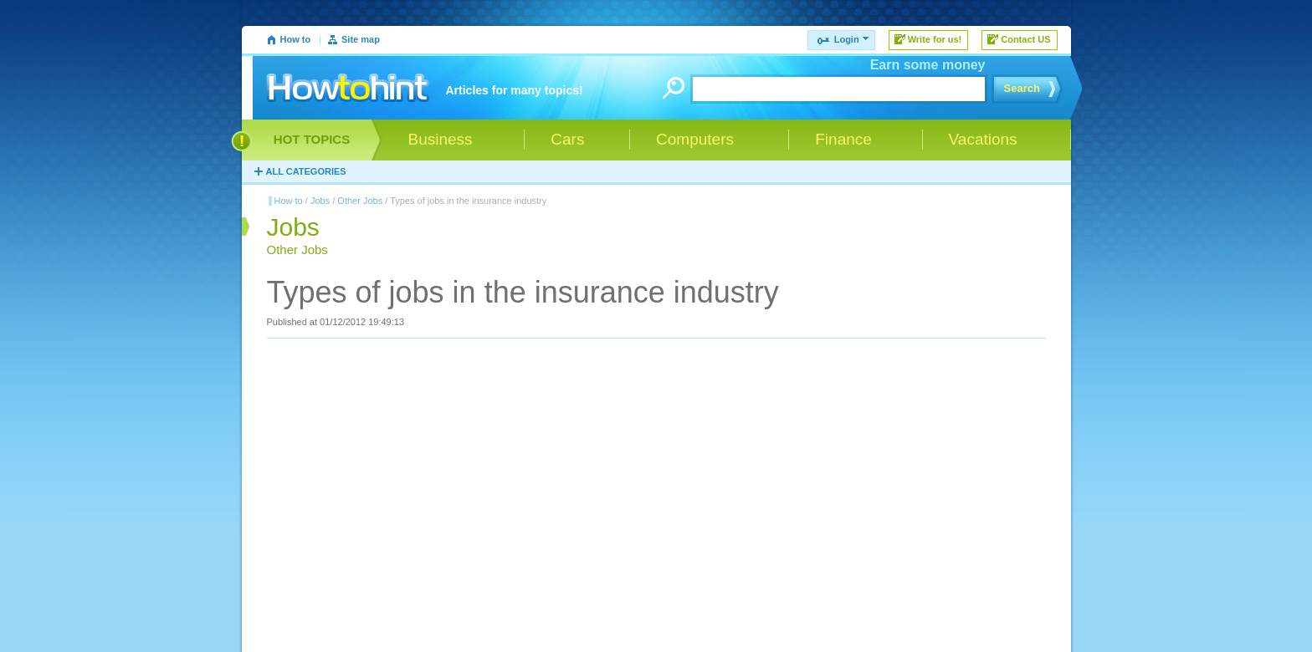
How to (295, 39)
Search (1022, 88)
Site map (360, 39)
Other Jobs (359, 201)
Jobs (320, 201)
